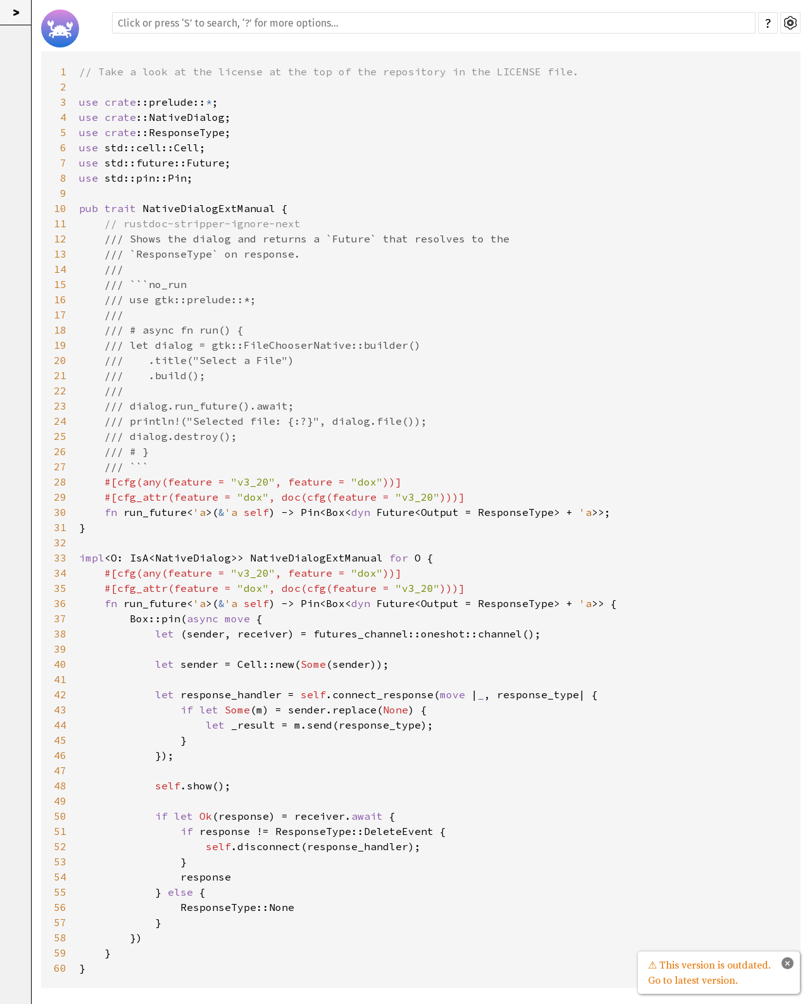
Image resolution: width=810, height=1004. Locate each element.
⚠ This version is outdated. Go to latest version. (709, 972)
